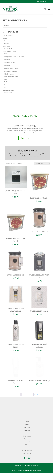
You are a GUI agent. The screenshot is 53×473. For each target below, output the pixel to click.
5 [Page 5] (25, 394)
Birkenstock (8, 48)
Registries (27, 427)
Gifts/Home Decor (9, 51)
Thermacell (8, 93)
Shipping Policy (27, 450)
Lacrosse (7, 41)
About (27, 424)
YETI (5, 54)
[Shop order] (42, 163)
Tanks (6, 85)
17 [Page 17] (37, 394)
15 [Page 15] (32, 394)
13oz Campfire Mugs (11, 76)
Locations (27, 430)
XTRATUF (7, 43)
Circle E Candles (9, 62)
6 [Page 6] (27, 394)
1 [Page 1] (16, 394)
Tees (5, 88)
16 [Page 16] (35, 394)
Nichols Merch (8, 74)
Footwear (6, 46)
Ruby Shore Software (34, 470)
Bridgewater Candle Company (14, 56)
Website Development (19, 470)
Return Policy (27, 453)
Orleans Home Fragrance (12, 68)
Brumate (7, 59)
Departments (27, 436)
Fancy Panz (8, 65)
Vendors (26, 439)
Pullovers (7, 82)
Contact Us (25, 138)
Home (27, 422)
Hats (5, 79)
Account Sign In (41, 1)
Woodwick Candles (10, 71)
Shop (26, 445)
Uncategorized (7, 36)
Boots (5, 38)
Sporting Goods (8, 90)
